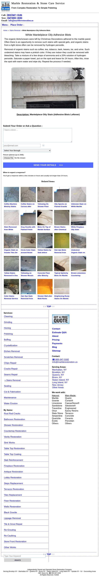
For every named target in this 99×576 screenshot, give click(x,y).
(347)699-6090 (14, 17)
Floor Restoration (12, 501)
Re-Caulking (10, 536)
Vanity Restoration (13, 437)
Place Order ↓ (17, 25)
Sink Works (9, 442)
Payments (57, 343)
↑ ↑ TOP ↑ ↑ (48, 306)
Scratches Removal (13, 357)
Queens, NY (58, 375)
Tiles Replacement (13, 495)
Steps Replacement (13, 483)
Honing (7, 328)
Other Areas (58, 387)
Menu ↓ (5, 25)
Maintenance (10, 397)
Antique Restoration (13, 472)
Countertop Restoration (15, 431)
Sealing (7, 386)
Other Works (10, 547)
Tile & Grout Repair (13, 524)
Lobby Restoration (13, 477)
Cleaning (8, 316)
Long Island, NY (60, 382)
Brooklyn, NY (58, 372)
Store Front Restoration (15, 541)
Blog (54, 347)
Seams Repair (11, 374)
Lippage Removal (12, 518)
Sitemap (56, 351)
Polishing (8, 334)
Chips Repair (10, 363)
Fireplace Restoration (14, 466)
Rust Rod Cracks (12, 413)
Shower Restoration (13, 425)
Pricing (56, 340)
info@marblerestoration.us (20, 20)
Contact (56, 329)
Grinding (8, 322)
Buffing (7, 339)
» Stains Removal (12, 380)
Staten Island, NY (60, 380)
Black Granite (10, 512)
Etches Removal (12, 351)
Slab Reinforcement (13, 460)
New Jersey (57, 385)
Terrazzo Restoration (14, 489)
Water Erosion (11, 403)
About (55, 336)
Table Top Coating (12, 454)
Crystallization (10, 345)
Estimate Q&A (59, 332)
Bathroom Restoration (14, 419)
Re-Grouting (10, 530)
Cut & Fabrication (12, 392)
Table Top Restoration (14, 448)
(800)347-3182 (14, 15)
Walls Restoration (12, 506)
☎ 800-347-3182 (60, 359)
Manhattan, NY (59, 370)
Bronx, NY (57, 377)
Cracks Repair (11, 369)
